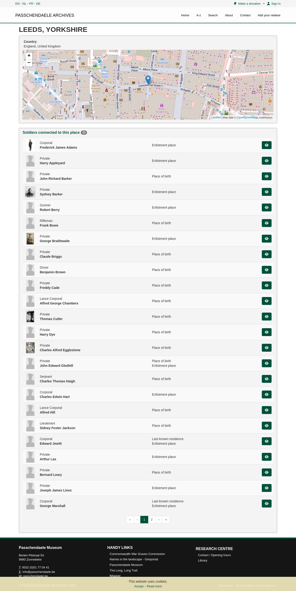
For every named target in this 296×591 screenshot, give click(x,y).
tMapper (115, 576)
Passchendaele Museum (126, 565)
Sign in (274, 3)
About (229, 15)
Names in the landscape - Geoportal (134, 559)
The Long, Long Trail (123, 570)
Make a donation (247, 3)
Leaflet (216, 117)
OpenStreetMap (247, 117)
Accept (139, 586)
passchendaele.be (35, 576)
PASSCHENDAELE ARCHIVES (44, 15)
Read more (154, 586)
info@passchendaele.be (39, 572)
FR (31, 3)
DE (38, 3)
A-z (198, 15)
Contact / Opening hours (214, 555)
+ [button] (28, 56)
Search (213, 15)
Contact (245, 15)
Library (202, 560)
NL (25, 3)
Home (185, 15)
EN (17, 3)
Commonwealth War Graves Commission (137, 554)
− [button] (28, 63)
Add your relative (269, 15)
